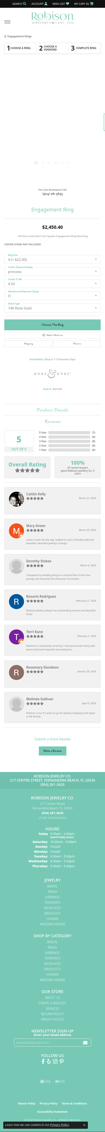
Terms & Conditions (74, 1103)
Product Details (52, 410)
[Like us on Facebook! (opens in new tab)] (43, 1061)
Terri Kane (34, 632)
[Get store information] (53, 818)
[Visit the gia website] (45, 1081)
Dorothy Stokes (38, 561)
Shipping (28, 343)
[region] (52, 124)
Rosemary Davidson (42, 667)
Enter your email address (52, 1035)
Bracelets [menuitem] (52, 913)
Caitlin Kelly (36, 494)
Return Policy (52, 1014)
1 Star (42, 450)
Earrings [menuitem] (52, 897)
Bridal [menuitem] (52, 886)
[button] (18, 4)
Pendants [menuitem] (52, 902)
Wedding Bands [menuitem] (52, 924)
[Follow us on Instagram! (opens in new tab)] (55, 1061)
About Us (52, 998)
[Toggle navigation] (7, 24)
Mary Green (35, 525)
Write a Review (52, 751)
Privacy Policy (52, 1019)
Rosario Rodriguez (41, 596)
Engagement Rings (19, 36)
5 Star (42, 432)
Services (52, 1008)
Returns (77, 343)
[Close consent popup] (84, 1125)
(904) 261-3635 (52, 194)
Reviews (53, 421)
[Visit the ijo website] (60, 1081)
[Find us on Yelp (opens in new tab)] (49, 1061)
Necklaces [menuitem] (52, 908)
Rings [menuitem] (52, 892)
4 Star (42, 437)
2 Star (42, 445)
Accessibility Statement (52, 1112)
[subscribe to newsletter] (85, 1042)
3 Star (42, 441)
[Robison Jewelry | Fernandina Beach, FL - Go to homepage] (52, 16)
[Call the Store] (52, 813)
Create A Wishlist (52, 1003)
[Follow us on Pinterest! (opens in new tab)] (62, 1061)
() (93, 432)
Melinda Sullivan (39, 699)
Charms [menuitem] (52, 919)
